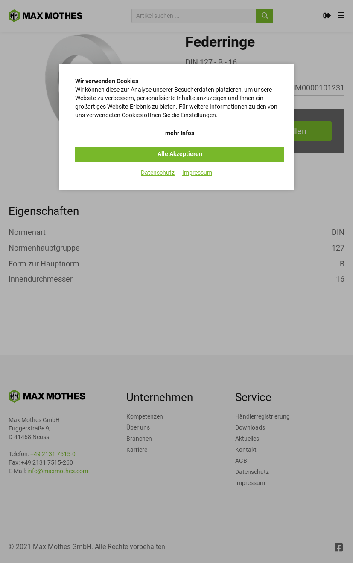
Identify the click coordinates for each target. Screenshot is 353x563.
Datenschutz (158, 172)
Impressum (197, 172)
